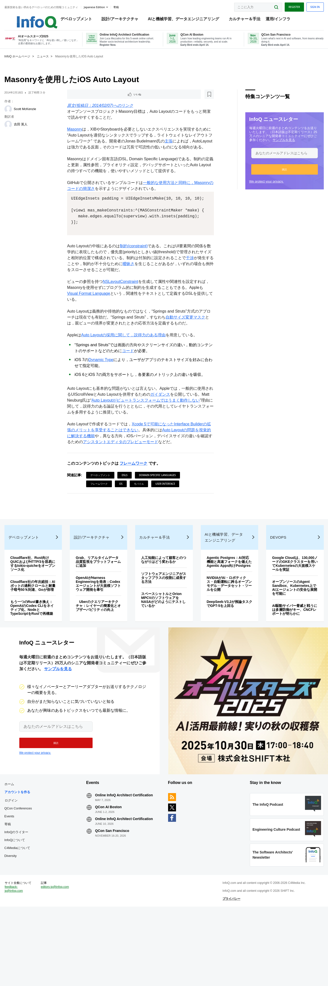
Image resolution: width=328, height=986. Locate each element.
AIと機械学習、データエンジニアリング (186, 20)
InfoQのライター (27, 893)
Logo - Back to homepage (35, 18)
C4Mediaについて (28, 909)
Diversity (21, 917)
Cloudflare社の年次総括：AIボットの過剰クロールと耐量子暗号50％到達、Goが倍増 (41, 629)
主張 (188, 149)
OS (124, 509)
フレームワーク (137, 489)
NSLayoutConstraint (124, 307)
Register (283, 5)
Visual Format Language (106, 319)
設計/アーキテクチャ (122, 20)
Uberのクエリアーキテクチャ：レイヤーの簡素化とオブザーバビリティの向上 (101, 653)
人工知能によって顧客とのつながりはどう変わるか (162, 603)
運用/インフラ (280, 20)
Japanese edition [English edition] (104, 6)
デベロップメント (79, 20)
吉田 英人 (31, 131)
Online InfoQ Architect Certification (129, 857)
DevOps (272, 579)
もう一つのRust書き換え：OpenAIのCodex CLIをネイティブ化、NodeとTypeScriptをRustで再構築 (41, 655)
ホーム (20, 846)
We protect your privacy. (256, 188)
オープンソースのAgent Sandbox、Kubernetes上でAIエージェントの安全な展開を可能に (286, 633)
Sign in (304, 5)
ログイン (21, 862)
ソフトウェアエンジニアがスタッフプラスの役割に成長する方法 (162, 623)
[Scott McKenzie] (18, 116)
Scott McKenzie (35, 116)
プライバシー (228, 972)
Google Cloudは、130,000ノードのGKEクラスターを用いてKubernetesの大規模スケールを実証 (286, 607)
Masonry (78, 137)
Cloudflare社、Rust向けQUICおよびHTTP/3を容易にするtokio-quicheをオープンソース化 (41, 605)
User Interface (169, 509)
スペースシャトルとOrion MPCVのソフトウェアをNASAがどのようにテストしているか (163, 645)
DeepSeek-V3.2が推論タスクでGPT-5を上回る (223, 649)
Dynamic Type (104, 386)
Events (20, 878)
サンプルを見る (273, 147)
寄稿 (18, 886)
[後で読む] (101, 102)
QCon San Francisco (117, 892)
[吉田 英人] (18, 131)
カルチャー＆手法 (247, 20)
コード (139, 377)
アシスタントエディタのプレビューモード (143, 468)
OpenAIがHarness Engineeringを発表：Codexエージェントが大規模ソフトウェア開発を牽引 (101, 627)
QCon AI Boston (113, 869)
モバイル (143, 509)
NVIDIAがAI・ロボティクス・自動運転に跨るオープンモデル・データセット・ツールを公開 (224, 629)
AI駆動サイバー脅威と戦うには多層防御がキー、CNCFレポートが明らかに (286, 655)
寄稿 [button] (126, 5)
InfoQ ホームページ (28, 63)
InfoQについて (25, 901)
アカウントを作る (28, 853)
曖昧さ (156, 290)
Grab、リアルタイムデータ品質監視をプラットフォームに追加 (101, 603)
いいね (84, 102)
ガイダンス (171, 420)
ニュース (53, 63)
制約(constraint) (137, 272)
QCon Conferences (28, 870)
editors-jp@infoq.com (58, 962)
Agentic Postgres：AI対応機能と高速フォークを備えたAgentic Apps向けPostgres (224, 605)
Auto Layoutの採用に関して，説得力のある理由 (127, 361)
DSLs (128, 501)
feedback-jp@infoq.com (24, 966)
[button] (274, 176)
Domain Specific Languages (161, 501)
